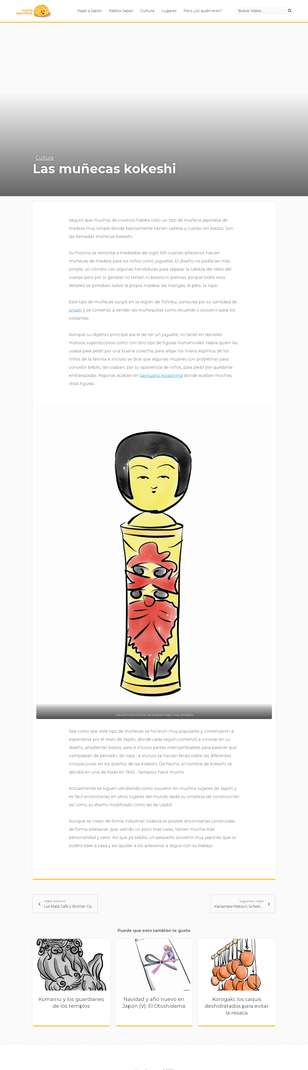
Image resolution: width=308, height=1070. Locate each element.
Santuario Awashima (161, 375)
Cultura (147, 11)
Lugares (169, 11)
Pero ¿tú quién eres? (203, 11)
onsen (75, 310)
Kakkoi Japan (121, 11)
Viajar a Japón (89, 11)
